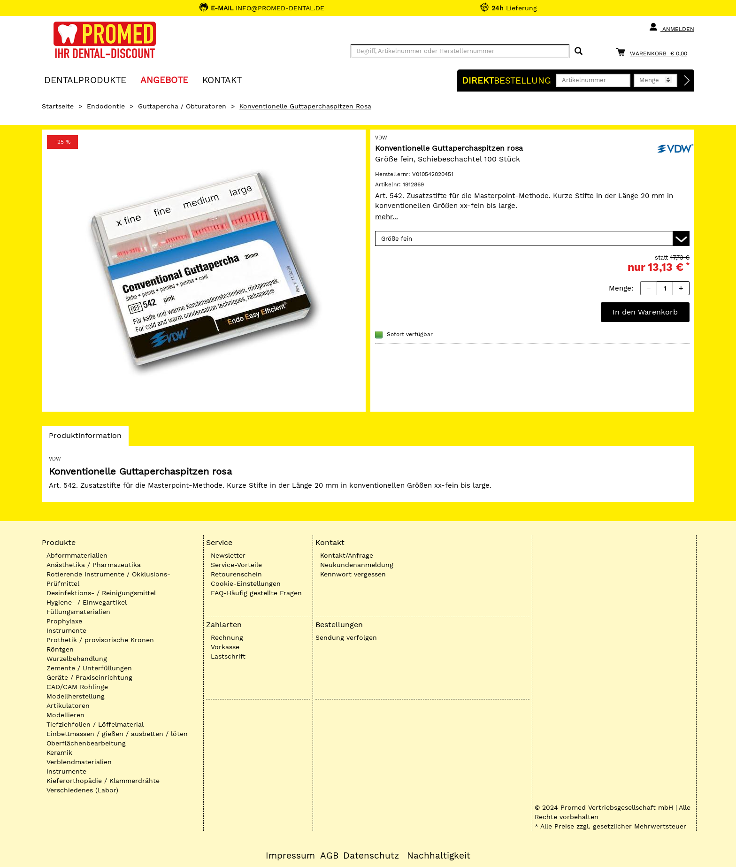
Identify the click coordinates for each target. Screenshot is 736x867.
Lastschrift (228, 656)
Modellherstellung (75, 696)
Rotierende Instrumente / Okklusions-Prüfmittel (108, 578)
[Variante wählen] (532, 238)
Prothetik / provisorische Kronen (100, 640)
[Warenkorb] (654, 52)
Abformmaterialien (76, 555)
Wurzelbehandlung (76, 658)
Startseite (58, 106)
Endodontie (106, 106)
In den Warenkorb (645, 311)
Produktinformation (85, 438)
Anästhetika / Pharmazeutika (93, 564)
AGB (329, 856)
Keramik (59, 752)
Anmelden (671, 27)
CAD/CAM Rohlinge (77, 687)
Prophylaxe (64, 621)
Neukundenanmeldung (356, 564)
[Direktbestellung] (687, 81)
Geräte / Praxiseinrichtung (89, 677)
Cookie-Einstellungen (246, 583)
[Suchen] (578, 51)
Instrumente (66, 630)
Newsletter (228, 555)
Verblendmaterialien (79, 762)
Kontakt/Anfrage (346, 555)
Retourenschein (236, 574)
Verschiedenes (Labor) (82, 790)
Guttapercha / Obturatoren (182, 106)
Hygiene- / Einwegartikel (86, 602)
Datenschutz (371, 856)
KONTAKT (222, 79)
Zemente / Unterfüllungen (89, 668)
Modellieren (65, 715)
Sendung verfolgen (346, 637)
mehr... (386, 217)
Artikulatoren (68, 705)
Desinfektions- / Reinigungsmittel (101, 593)
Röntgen (60, 649)
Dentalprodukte (85, 79)
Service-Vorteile (236, 564)
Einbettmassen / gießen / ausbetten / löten (117, 733)
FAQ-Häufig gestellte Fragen (256, 593)
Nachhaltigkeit (438, 856)
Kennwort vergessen (353, 574)
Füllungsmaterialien (78, 611)
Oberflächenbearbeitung (86, 743)
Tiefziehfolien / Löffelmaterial (95, 724)
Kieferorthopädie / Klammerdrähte (103, 780)
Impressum (290, 856)
